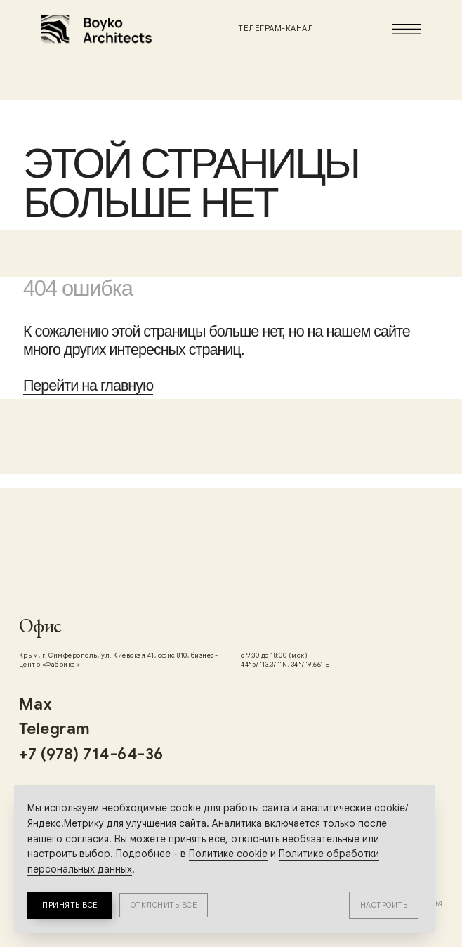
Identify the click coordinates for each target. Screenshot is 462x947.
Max (36, 704)
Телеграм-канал (275, 28)
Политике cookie (228, 853)
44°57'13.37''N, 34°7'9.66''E (285, 664)
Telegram (55, 728)
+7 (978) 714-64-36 (91, 754)
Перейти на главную (88, 385)
